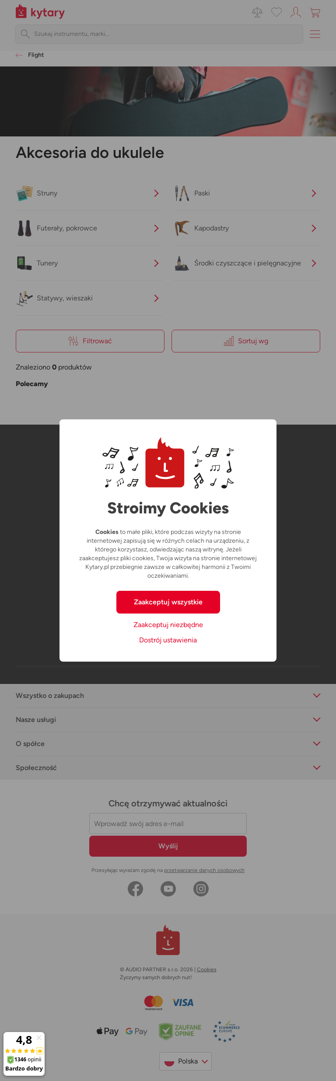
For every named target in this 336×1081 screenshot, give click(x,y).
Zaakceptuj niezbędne (168, 625)
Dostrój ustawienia (168, 640)
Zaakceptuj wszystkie (168, 602)
